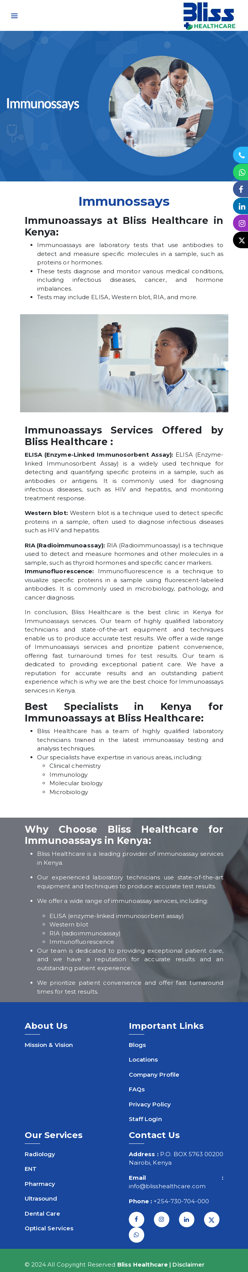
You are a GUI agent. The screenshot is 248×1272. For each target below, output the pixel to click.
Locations (143, 1059)
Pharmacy (40, 1183)
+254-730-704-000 (181, 1201)
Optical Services (49, 1228)
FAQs (137, 1089)
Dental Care (42, 1213)
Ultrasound (41, 1198)
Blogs (137, 1044)
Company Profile (154, 1074)
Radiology (40, 1154)
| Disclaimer (186, 1264)
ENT (31, 1168)
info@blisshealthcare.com (167, 1186)
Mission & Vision (49, 1044)
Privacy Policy (150, 1104)
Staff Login (145, 1119)
